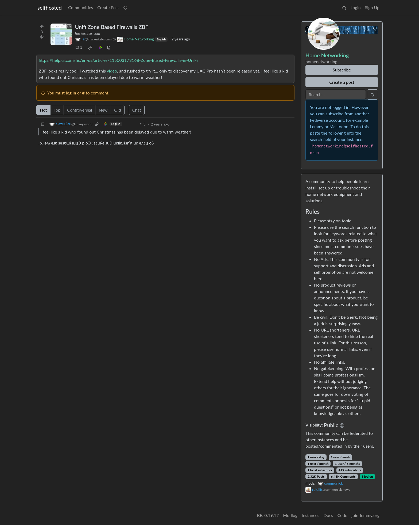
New (103, 109)
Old (117, 109)
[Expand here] (61, 34)
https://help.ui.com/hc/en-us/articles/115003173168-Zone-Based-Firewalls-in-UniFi (118, 60)
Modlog (367, 476)
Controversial (79, 109)
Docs (328, 515)
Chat (136, 109)
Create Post (108, 7)
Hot (43, 109)
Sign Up (372, 7)
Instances (310, 515)
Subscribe (342, 69)
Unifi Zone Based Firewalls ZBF (111, 27)
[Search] (335, 94)
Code (342, 515)
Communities (80, 7)
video (112, 70)
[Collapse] (42, 124)
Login (356, 7)
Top (57, 109)
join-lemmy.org (365, 515)
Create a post (341, 82)
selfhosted (49, 7)
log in (71, 92)
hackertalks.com (87, 33)
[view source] (108, 47)
